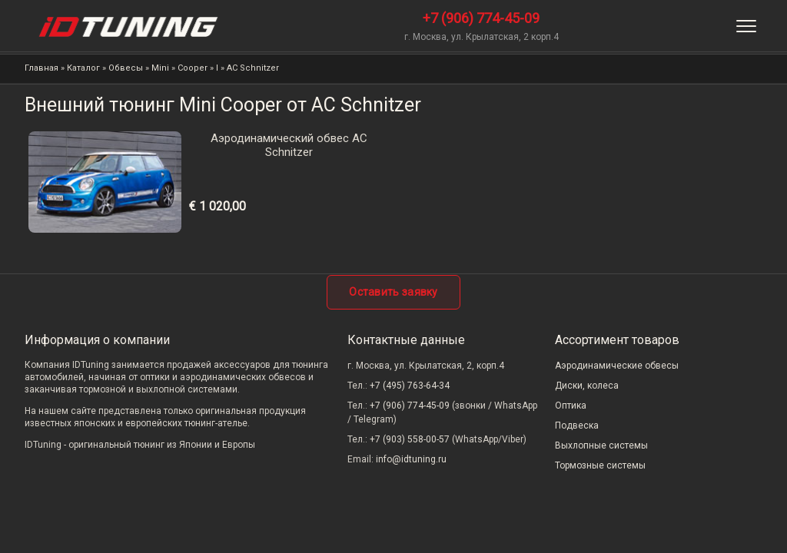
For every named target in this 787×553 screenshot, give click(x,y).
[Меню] (746, 26)
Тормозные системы (600, 465)
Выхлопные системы (601, 445)
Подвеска (577, 425)
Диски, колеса (587, 385)
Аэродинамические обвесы (617, 365)
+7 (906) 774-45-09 (481, 18)
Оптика (570, 405)
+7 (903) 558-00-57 (410, 439)
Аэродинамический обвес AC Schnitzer (289, 145)
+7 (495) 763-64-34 (410, 385)
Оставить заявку (393, 292)
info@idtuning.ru (411, 459)
